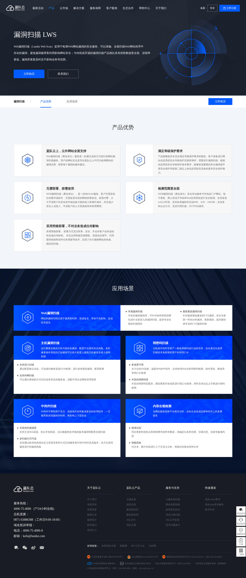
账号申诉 (210, 509)
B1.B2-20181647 (196, 557)
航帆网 (123, 546)
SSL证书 (130, 520)
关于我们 (160, 8)
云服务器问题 (173, 499)
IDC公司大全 (138, 546)
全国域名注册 (108, 546)
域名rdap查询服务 (214, 504)
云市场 (64, 8)
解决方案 (78, 8)
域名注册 (131, 525)
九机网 (152, 546)
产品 (51, 8)
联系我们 (63, 73)
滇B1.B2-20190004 (214, 557)
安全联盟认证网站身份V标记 (138, 563)
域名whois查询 (212, 499)
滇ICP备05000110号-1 (113, 557)
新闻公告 (92, 514)
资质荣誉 (92, 509)
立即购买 (29, 73)
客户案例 (111, 8)
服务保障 (95, 8)
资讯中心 (92, 530)
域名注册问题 (173, 514)
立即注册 (231, 8)
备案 (202, 8)
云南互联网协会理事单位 (104, 563)
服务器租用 (132, 514)
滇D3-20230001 (184, 563)
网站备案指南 (173, 504)
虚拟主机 (131, 504)
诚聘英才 (92, 520)
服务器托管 (132, 509)
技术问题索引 (173, 525)
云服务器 (131, 499)
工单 (241, 544)
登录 (212, 8)
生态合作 (128, 8)
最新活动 (37, 8)
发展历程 (92, 504)
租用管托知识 (173, 509)
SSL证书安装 (172, 520)
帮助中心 (144, 8)
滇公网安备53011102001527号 (145, 557)
